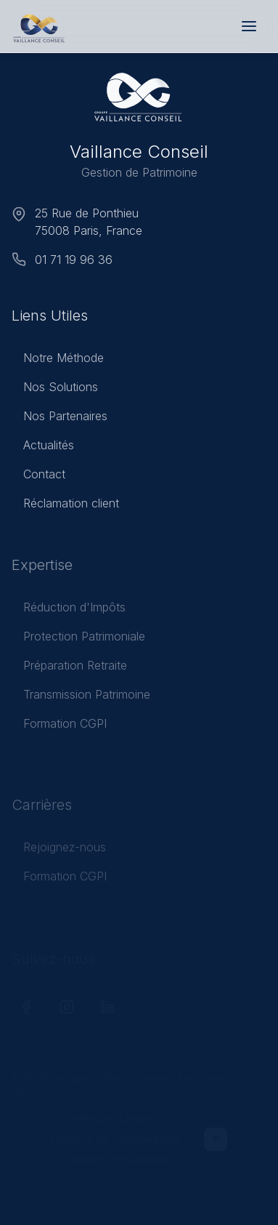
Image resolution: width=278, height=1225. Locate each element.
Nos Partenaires (59, 418)
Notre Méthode (58, 360)
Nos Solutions (55, 389)
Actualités (43, 447)
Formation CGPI (59, 727)
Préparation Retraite (69, 669)
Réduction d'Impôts (69, 610)
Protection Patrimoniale (78, 639)
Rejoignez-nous (59, 852)
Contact (38, 476)
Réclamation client (65, 505)
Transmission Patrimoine (81, 698)
